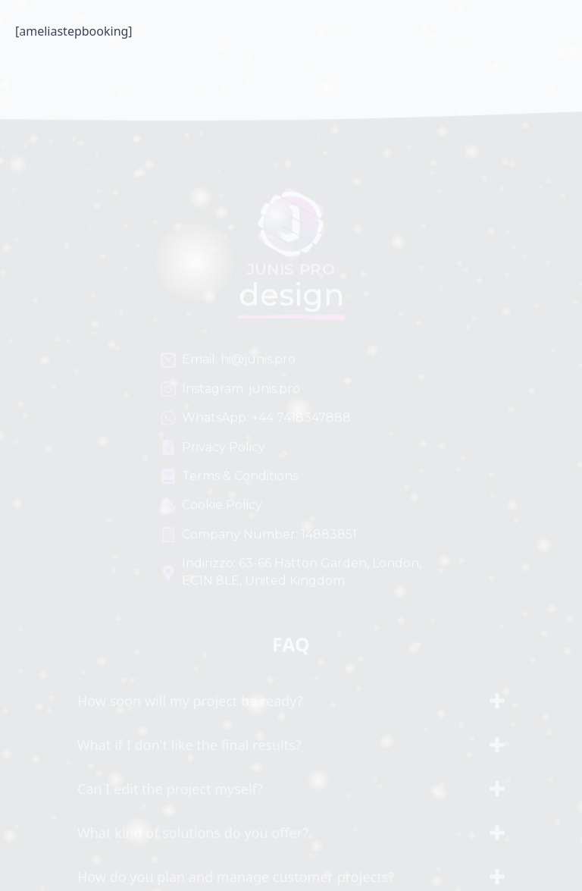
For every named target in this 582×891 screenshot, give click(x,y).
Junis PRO (289, 38)
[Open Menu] (512, 38)
